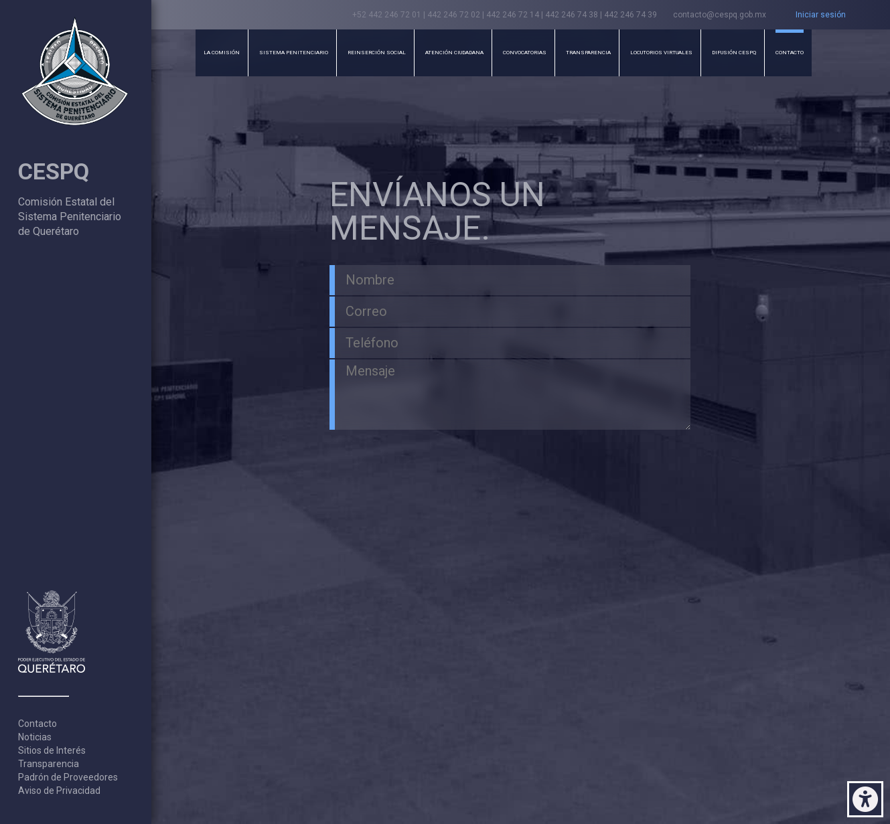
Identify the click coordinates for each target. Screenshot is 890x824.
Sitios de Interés (52, 750)
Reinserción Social (377, 53)
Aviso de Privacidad (59, 790)
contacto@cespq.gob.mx (719, 14)
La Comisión (222, 53)
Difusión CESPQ (734, 53)
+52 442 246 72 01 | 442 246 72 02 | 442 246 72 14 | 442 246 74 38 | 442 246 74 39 (504, 14)
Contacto (37, 723)
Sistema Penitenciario (293, 53)
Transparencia (48, 763)
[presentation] (410, 454)
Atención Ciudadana (454, 53)
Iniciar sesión (821, 14)
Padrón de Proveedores (68, 777)
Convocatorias (524, 53)
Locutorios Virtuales (661, 53)
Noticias (35, 737)
